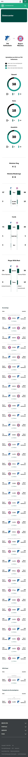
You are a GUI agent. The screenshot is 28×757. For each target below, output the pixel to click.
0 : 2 (14, 386)
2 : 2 (14, 648)
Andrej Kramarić (6, 286)
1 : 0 (14, 493)
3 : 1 (14, 464)
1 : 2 (14, 444)
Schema (14, 321)
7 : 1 (14, 590)
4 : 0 (14, 406)
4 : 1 (14, 415)
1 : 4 (14, 328)
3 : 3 (14, 551)
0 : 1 (14, 571)
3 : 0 (14, 367)
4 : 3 (14, 680)
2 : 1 (14, 658)
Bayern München (4, 318)
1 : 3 (14, 454)
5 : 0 (14, 347)
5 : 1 (14, 318)
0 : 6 (14, 435)
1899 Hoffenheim (23, 512)
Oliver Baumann (6, 274)
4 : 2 (14, 357)
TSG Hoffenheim (23, 318)
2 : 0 (14, 483)
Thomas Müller (22, 274)
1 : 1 (14, 376)
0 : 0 (14, 600)
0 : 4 (14, 338)
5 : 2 (14, 474)
